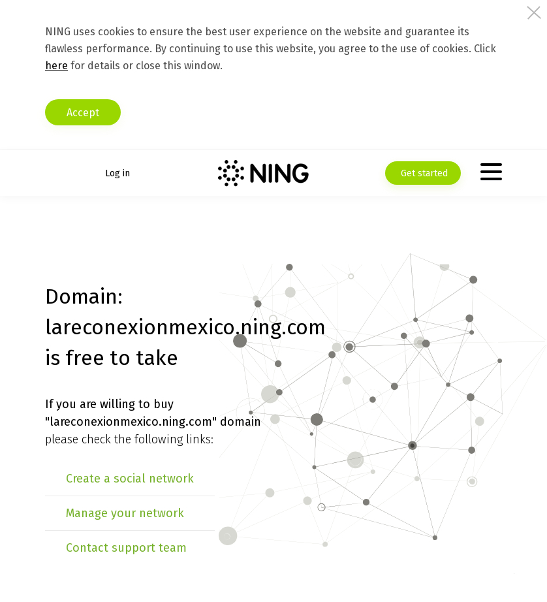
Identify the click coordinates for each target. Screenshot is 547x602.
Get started (423, 173)
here (56, 65)
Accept (83, 112)
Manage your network (125, 513)
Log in (117, 173)
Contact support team (126, 548)
